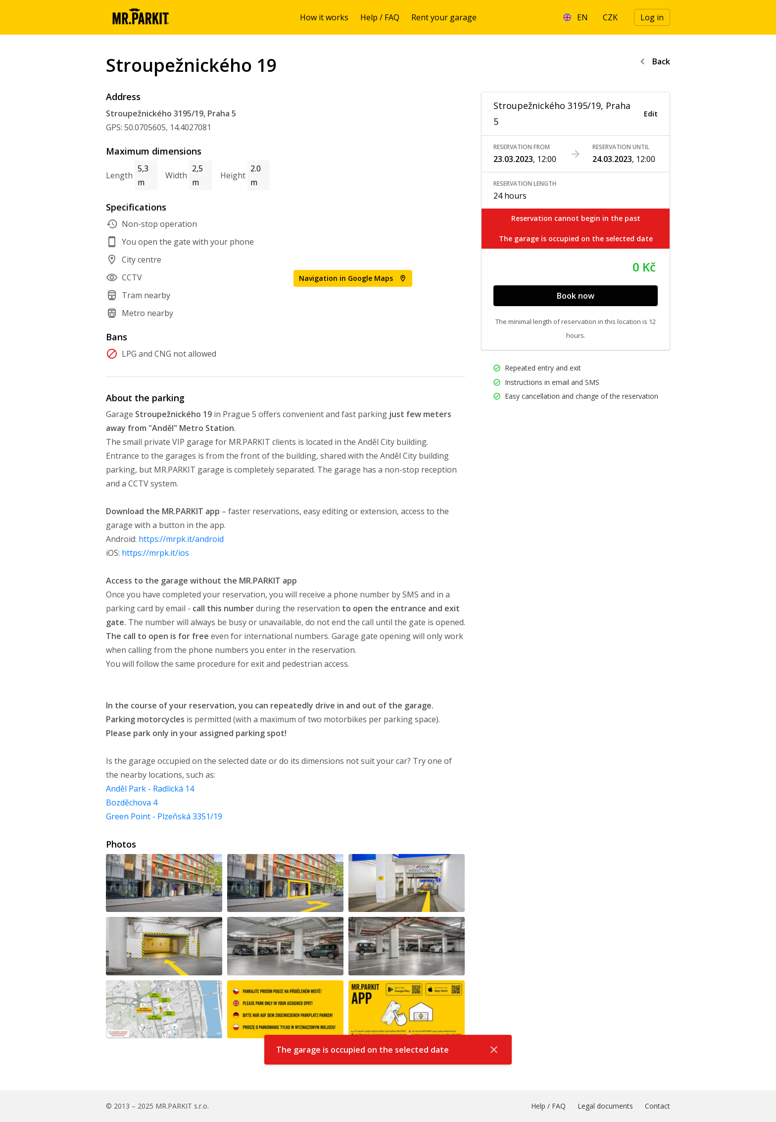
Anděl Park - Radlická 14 (150, 788)
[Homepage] (140, 17)
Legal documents (605, 1106)
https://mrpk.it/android (181, 539)
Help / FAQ (379, 17)
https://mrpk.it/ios (155, 552)
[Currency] (610, 17)
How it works (324, 17)
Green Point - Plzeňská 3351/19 (164, 816)
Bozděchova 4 (131, 802)
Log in (652, 17)
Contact (657, 1106)
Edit (651, 113)
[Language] (575, 17)
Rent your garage (444, 17)
